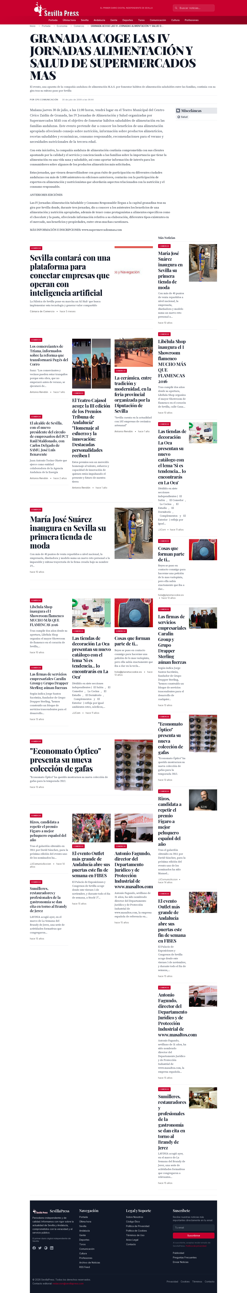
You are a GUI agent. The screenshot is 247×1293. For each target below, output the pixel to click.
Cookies (185, 1281)
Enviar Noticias (180, 1262)
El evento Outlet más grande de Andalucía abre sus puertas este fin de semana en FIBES (91, 864)
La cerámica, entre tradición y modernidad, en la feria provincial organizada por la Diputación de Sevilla (133, 394)
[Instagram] (45, 1248)
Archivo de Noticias (89, 1262)
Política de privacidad (196, 1246)
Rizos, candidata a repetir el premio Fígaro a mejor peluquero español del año (48, 830)
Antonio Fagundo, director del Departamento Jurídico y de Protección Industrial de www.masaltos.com (134, 869)
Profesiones (192, 20)
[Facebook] (34, 1248)
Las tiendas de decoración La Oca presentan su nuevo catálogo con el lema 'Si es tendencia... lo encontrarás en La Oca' (91, 657)
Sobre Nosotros (134, 1217)
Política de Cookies (136, 1230)
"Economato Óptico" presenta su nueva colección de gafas (170, 738)
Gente (113, 20)
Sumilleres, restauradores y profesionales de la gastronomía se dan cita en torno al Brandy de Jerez (48, 899)
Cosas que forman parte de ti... (132, 641)
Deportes (128, 20)
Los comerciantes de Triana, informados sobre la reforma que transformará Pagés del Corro (49, 355)
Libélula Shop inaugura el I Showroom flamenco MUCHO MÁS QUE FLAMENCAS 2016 (47, 615)
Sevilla (85, 20)
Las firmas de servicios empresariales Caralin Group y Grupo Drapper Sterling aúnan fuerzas (49, 681)
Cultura (175, 20)
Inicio (32, 26)
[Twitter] (40, 1248)
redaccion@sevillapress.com (68, 1283)
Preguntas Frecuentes (185, 1257)
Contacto (131, 1244)
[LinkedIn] (51, 1248)
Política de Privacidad (137, 1226)
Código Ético (133, 1221)
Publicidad (178, 1253)
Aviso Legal (132, 1239)
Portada (53, 20)
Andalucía (99, 20)
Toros (141, 20)
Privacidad (172, 1281)
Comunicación (158, 20)
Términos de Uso (135, 1235)
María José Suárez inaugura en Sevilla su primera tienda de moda (170, 270)
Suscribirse (193, 1235)
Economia (62, 26)
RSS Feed (84, 1267)
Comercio (79, 26)
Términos (197, 1281)
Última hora (69, 20)
